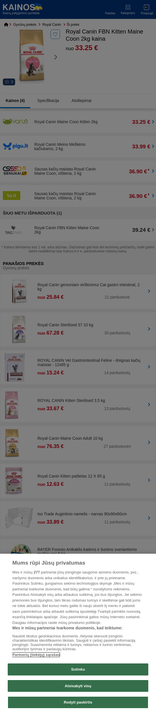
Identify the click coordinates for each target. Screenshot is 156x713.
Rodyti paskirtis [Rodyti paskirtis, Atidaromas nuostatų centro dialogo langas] (78, 702)
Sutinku (78, 669)
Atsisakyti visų (78, 686)
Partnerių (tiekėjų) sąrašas (36, 655)
